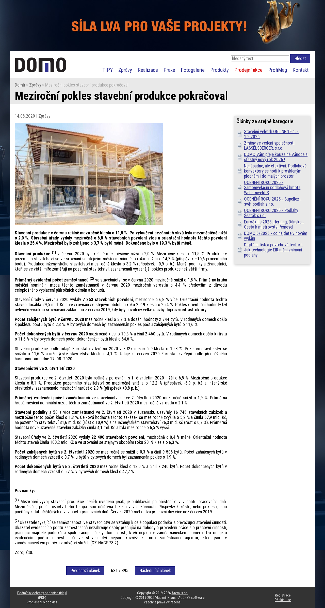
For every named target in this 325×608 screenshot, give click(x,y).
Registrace (283, 595)
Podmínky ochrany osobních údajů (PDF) (42, 595)
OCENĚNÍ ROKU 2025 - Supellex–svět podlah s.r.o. (272, 201)
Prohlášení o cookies (42, 602)
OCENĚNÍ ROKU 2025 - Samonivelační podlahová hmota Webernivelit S (272, 187)
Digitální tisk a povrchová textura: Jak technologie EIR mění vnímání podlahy (273, 250)
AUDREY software (191, 597)
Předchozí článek (85, 570)
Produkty (219, 70)
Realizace (148, 70)
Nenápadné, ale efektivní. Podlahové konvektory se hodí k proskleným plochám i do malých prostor (275, 171)
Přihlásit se (283, 600)
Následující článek (155, 570)
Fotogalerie (193, 70)
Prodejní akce (248, 70)
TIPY (107, 70)
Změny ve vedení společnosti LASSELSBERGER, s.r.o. (269, 145)
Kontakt (300, 70)
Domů (20, 85)
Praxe (169, 70)
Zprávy (125, 70)
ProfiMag (277, 70)
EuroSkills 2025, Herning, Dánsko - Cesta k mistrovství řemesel (274, 224)
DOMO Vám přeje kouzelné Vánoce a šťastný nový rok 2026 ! (275, 157)
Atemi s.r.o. (180, 593)
